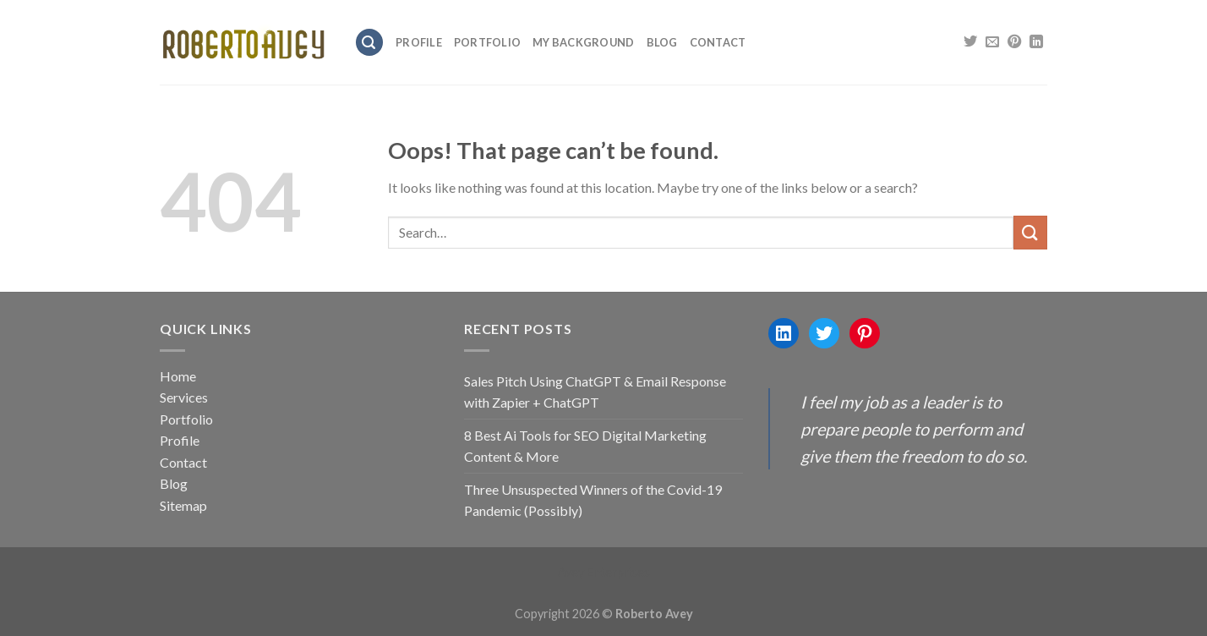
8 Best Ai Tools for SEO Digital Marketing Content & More (585, 446)
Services (184, 397)
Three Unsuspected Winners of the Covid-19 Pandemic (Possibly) (593, 500)
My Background (583, 42)
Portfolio (487, 42)
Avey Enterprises (604, 572)
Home (178, 376)
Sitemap (183, 505)
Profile (419, 42)
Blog (662, 42)
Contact (718, 42)
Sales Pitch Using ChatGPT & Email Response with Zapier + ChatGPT (595, 392)
